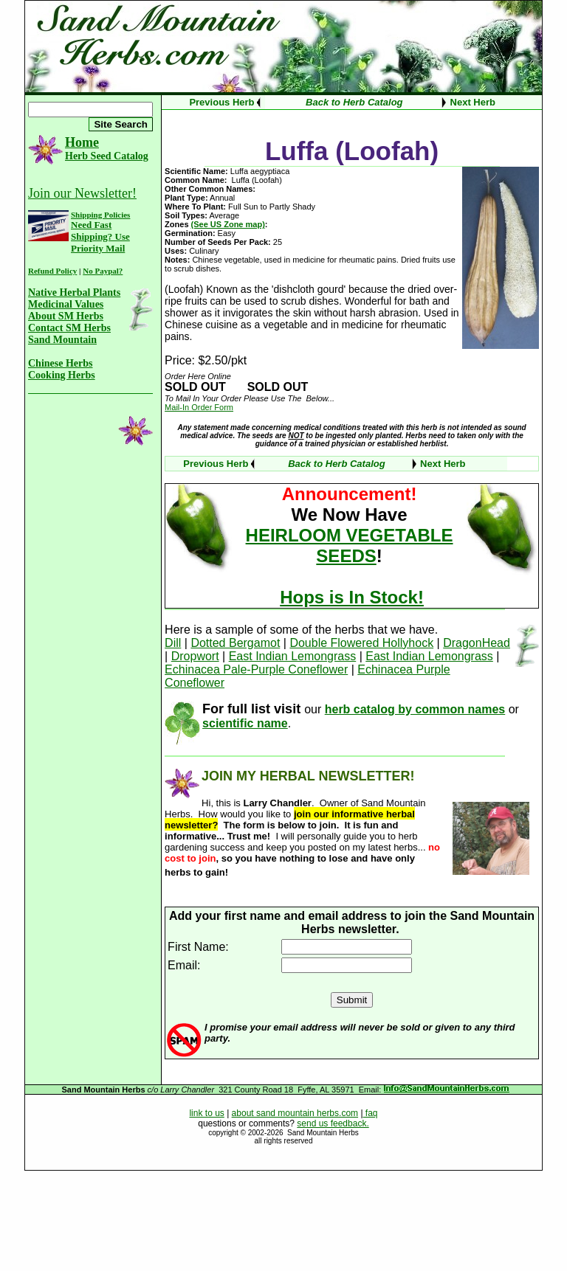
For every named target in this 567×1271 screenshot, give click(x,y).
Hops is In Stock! (352, 597)
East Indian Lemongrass (293, 656)
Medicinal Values (65, 304)
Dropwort (195, 656)
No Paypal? (103, 270)
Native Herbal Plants (74, 292)
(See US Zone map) (228, 224)
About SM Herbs (65, 316)
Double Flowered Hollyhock (361, 643)
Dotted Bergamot (235, 643)
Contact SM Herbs (69, 327)
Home (82, 142)
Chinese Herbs (60, 363)
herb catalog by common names (415, 709)
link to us (206, 1113)
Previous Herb (221, 102)
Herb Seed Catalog (106, 156)
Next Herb (472, 102)
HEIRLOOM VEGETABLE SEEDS (349, 545)
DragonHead (476, 643)
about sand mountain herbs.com (295, 1113)
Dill (173, 643)
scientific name (245, 723)
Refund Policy (52, 270)
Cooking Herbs (61, 375)
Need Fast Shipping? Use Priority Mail (100, 236)
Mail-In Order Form (199, 407)
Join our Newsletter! (82, 193)
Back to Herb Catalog (354, 102)
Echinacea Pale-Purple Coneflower (256, 669)
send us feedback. (332, 1123)
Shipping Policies (100, 214)
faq (370, 1113)
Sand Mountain (62, 339)
